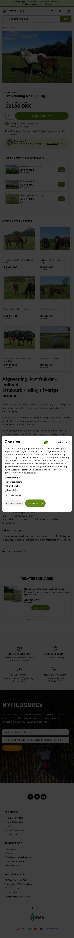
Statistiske (12, 490)
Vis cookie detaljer (13, 495)
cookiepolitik (30, 473)
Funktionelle (13, 486)
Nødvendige (13, 478)
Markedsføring (14, 482)
